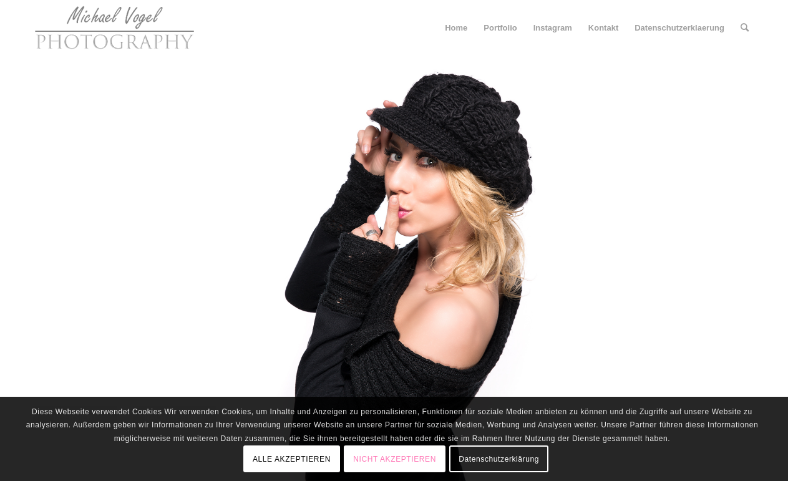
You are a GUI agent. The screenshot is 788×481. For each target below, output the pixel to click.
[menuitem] (456, 28)
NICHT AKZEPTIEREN (394, 459)
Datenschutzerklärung (499, 459)
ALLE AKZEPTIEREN (292, 459)
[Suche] (744, 28)
